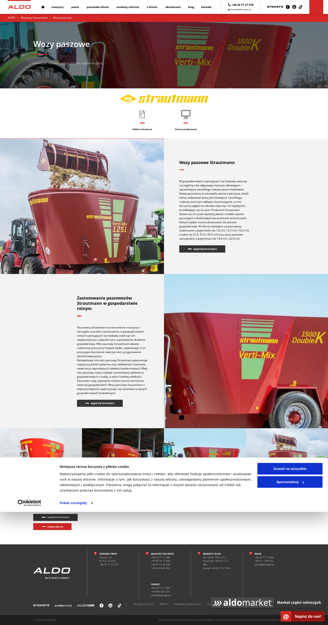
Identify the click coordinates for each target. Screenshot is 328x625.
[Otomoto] (280, 7)
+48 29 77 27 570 (245, 5)
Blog (196, 7)
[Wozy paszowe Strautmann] (41, 456)
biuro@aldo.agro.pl (244, 9)
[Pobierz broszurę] (142, 120)
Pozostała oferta (100, 7)
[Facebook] (292, 7)
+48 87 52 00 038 (160, 564)
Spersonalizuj (290, 595)
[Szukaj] (321, 7)
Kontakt (211, 7)
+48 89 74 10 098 (160, 561)
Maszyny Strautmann (34, 18)
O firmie (156, 7)
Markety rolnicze (131, 7)
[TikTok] (305, 7)
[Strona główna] (19, 7)
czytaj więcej (55, 526)
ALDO (11, 18)
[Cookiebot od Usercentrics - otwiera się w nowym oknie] (29, 616)
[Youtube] (299, 7)
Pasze (76, 7)
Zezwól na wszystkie (290, 582)
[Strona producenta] (186, 120)
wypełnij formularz (205, 249)
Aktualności (179, 7)
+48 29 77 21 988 (160, 557)
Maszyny (57, 7)
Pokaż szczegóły (73, 616)
